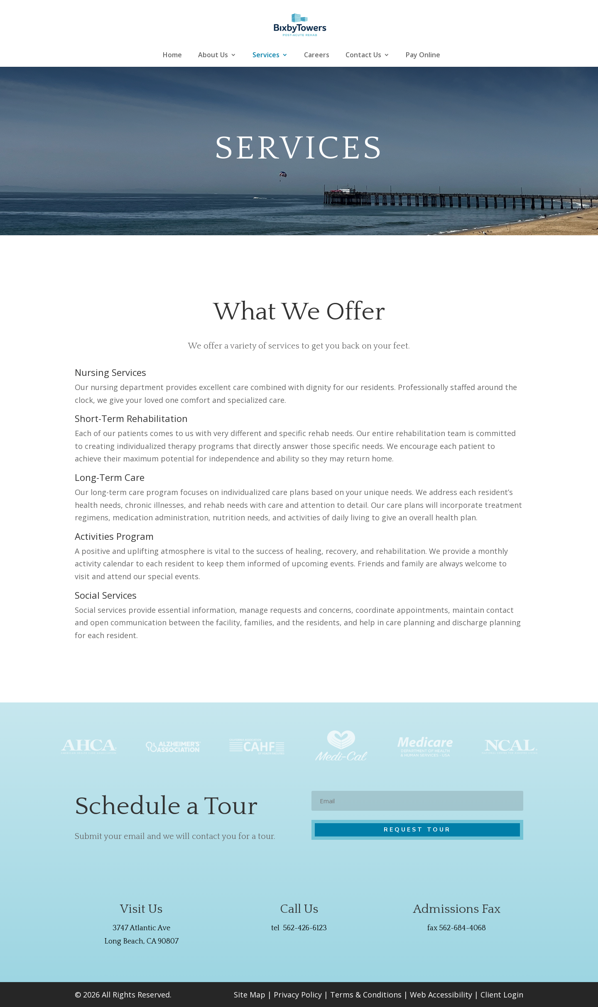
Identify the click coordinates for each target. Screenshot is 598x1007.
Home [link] (172, 55)
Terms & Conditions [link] (366, 995)
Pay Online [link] (423, 55)
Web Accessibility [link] (441, 995)
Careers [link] (316, 55)
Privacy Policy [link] (298, 995)
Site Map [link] (249, 995)
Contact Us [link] (363, 55)
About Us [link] (213, 55)
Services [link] (265, 55)
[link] (300, 24)
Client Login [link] (501, 995)
